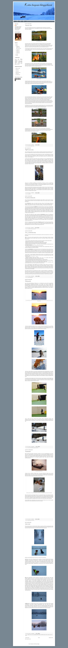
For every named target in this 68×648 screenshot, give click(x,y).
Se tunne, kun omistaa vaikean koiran (18, 73)
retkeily (21, 62)
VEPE (26, 635)
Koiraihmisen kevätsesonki (30, 198)
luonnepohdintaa (35, 634)
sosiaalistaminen (18, 63)
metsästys (39, 634)
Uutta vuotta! (27, 524)
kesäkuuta (17, 46)
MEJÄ (37, 634)
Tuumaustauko (28, 451)
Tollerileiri (17, 64)
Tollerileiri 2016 (28, 25)
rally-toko (34, 447)
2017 (16, 44)
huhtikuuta (17, 50)
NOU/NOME (30, 277)
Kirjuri (25, 21)
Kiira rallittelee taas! (18, 74)
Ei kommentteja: (33, 446)
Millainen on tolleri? (18, 68)
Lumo (22, 21)
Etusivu (15, 21)
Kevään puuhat (28, 281)
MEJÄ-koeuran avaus (29, 150)
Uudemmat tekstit (27, 637)
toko (32, 277)
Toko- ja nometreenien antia (30, 233)
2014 (16, 55)
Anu (16, 25)
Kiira (18, 21)
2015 (16, 54)
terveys (36, 447)
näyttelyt (44, 634)
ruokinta (48, 634)
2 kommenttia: (32, 192)
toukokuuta (17, 49)
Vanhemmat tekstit (51, 637)
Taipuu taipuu (17, 69)
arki (28, 520)
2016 (16, 45)
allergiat (28, 634)
